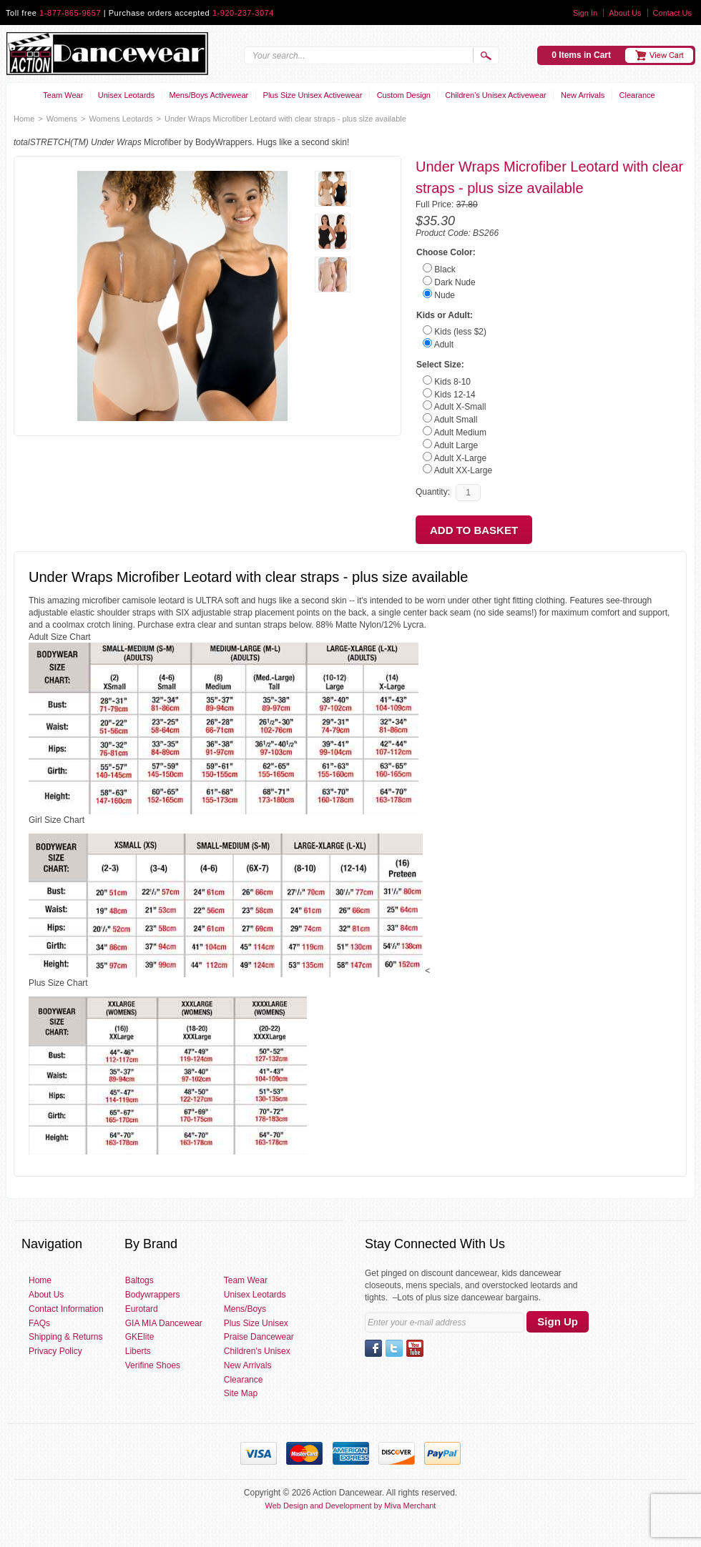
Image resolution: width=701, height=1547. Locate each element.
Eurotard (141, 1309)
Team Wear (63, 95)
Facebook (373, 1348)
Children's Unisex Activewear (495, 95)
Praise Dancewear (259, 1337)
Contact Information (66, 1309)
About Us (625, 13)
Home (24, 118)
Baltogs (139, 1280)
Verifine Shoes (152, 1365)
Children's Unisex (257, 1351)
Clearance (637, 95)
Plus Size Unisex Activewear (313, 95)
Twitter (394, 1348)
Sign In (585, 13)
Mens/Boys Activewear (209, 95)
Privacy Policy (55, 1351)
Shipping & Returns (65, 1337)
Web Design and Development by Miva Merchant (350, 1505)
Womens (61, 118)
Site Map (241, 1393)
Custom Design (404, 95)
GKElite (140, 1337)
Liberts (138, 1351)
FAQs (39, 1323)
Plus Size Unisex (256, 1323)
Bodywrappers (152, 1295)
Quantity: (433, 492)
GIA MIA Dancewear (163, 1323)
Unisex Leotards (126, 95)
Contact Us (672, 13)
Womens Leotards (120, 118)
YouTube (414, 1348)
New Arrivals (582, 95)
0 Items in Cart (581, 55)
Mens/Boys (245, 1309)
